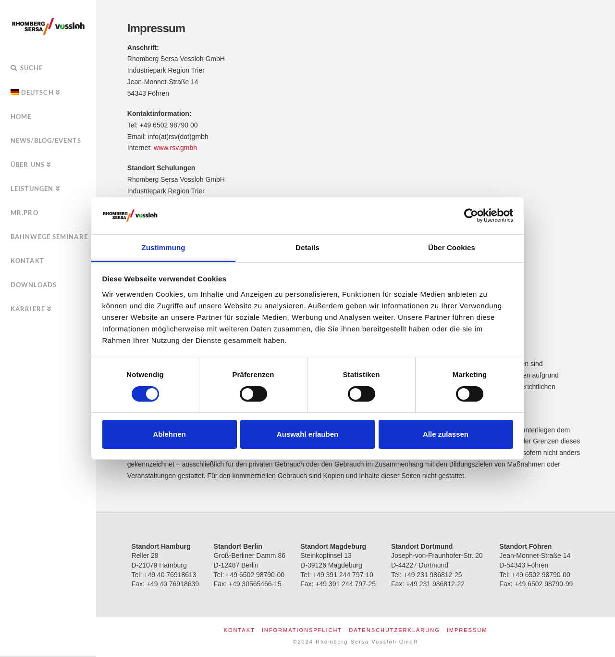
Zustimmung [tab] (163, 247)
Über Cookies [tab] (451, 247)
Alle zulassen (445, 434)
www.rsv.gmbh (175, 148)
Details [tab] (307, 247)
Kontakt (239, 630)
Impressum (467, 630)
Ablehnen (169, 434)
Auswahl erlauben (307, 434)
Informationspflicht (302, 630)
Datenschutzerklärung (394, 630)
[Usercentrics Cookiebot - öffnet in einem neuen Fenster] (471, 215)
